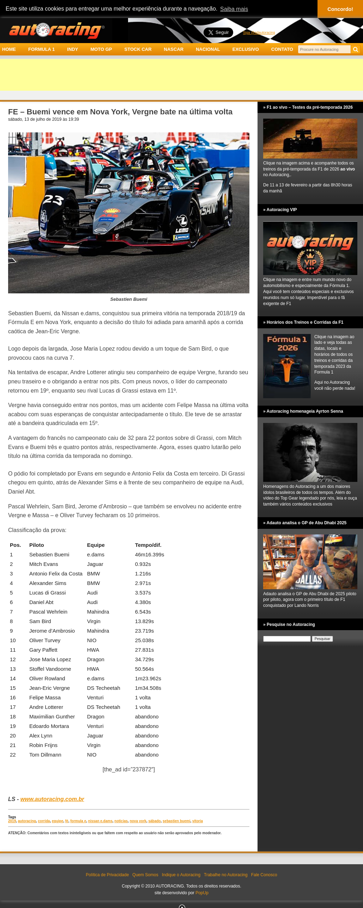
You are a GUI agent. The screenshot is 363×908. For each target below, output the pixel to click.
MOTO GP (101, 49)
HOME (9, 49)
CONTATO (282, 49)
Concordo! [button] (340, 9)
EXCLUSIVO (245, 49)
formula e (78, 821)
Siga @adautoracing (259, 33)
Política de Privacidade (107, 874)
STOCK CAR (138, 49)
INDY (72, 49)
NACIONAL (208, 49)
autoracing (27, 821)
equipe (57, 821)
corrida (44, 821)
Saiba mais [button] (234, 9)
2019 (12, 821)
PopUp (201, 892)
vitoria (197, 821)
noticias (121, 821)
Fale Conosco (264, 874)
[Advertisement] (181, 75)
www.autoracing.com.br (52, 799)
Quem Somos (145, 874)
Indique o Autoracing (181, 874)
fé (66, 821)
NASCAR (174, 49)
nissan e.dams (100, 821)
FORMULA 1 (41, 49)
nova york (138, 821)
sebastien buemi (176, 821)
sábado (154, 821)
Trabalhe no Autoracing (226, 874)
